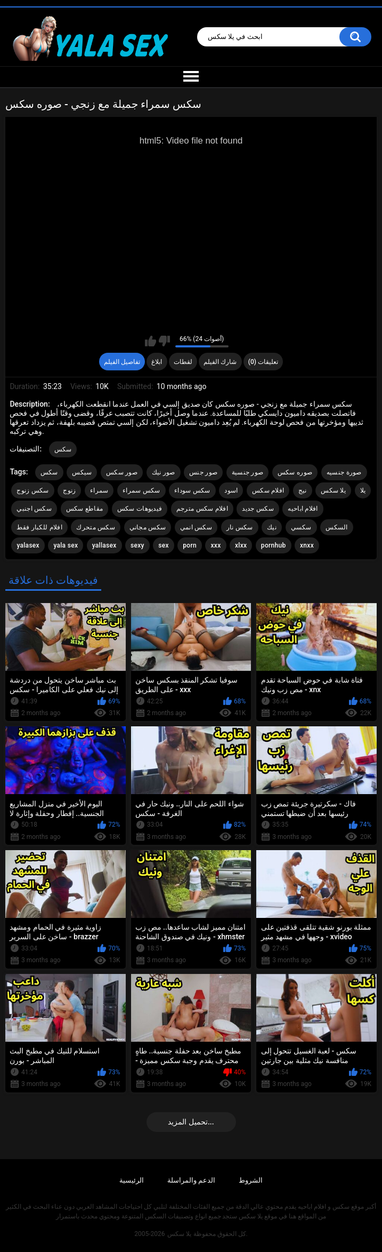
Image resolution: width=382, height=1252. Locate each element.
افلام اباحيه (303, 508)
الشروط (251, 1180)
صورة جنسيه (344, 472)
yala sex (65, 545)
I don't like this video (164, 341)
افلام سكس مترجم (202, 508)
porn (190, 545)
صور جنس (203, 472)
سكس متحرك (95, 527)
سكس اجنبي (34, 508)
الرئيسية (131, 1180)
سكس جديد (257, 508)
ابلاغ (156, 362)
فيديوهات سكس (139, 508)
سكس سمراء (141, 490)
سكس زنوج (32, 490)
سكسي (301, 527)
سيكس (82, 472)
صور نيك (163, 472)
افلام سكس (268, 490)
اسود (231, 490)
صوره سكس (295, 472)
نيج (302, 490)
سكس (63, 449)
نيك (272, 527)
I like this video (150, 341)
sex (163, 545)
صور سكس (121, 472)
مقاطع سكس (84, 508)
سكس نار (239, 527)
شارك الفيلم (220, 362)
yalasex (28, 545)
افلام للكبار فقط (39, 527)
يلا (363, 490)
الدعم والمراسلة (191, 1180)
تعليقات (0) (263, 362)
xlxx (241, 545)
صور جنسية (248, 472)
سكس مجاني (147, 527)
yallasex (104, 545)
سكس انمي (196, 527)
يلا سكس (333, 490)
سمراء (99, 490)
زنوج (69, 490)
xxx (215, 545)
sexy (137, 545)
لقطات (183, 362)
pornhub (273, 545)
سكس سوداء (192, 490)
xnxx (307, 545)
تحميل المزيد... (191, 1122)
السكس (337, 527)
